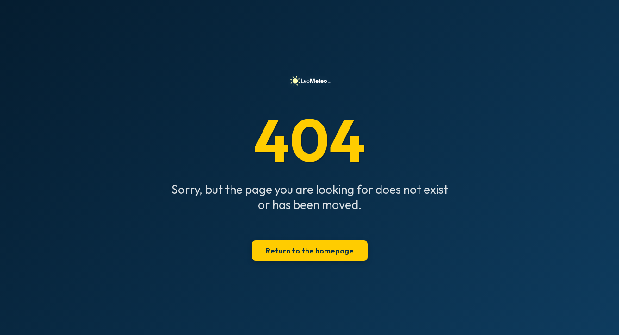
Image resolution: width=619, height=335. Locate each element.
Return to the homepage (310, 250)
